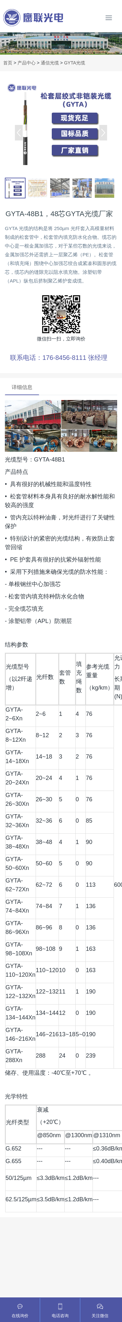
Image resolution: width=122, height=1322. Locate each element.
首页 (7, 62)
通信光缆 (50, 62)
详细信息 (22, 387)
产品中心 (26, 62)
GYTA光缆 (74, 62)
